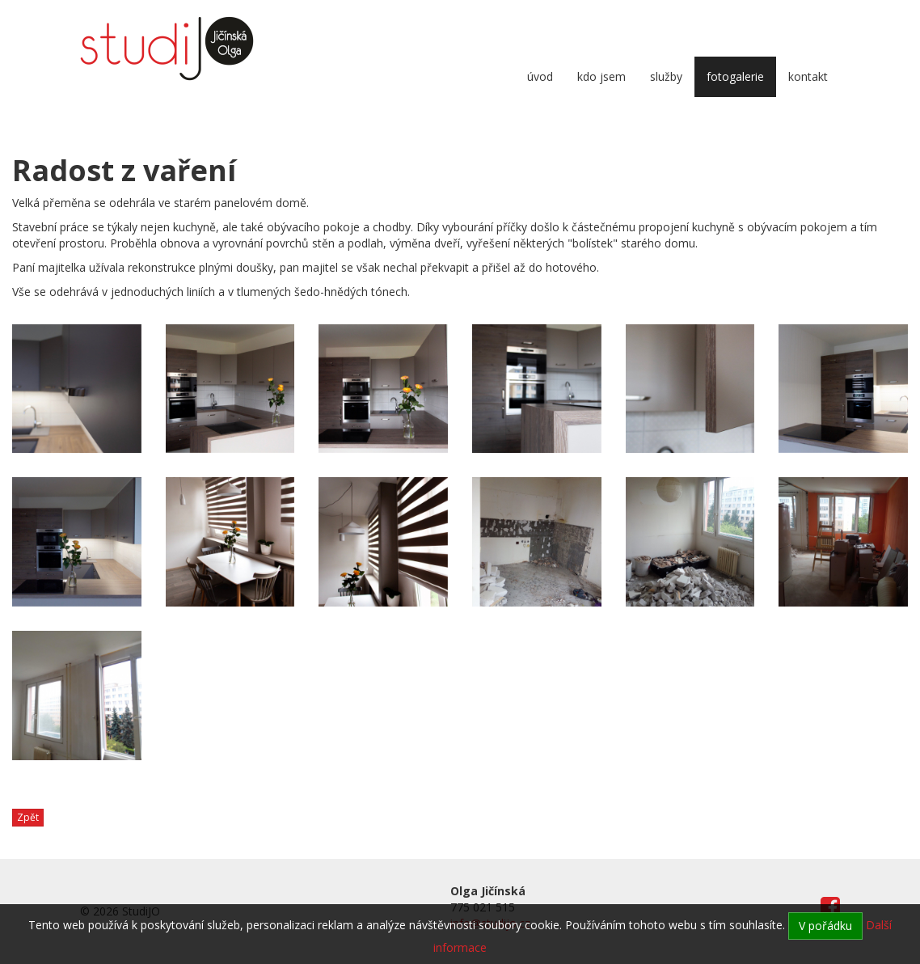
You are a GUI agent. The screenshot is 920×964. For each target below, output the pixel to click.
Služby (666, 76)
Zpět (28, 817)
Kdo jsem (601, 76)
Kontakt (808, 76)
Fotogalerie (735, 76)
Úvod (540, 76)
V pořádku (825, 925)
